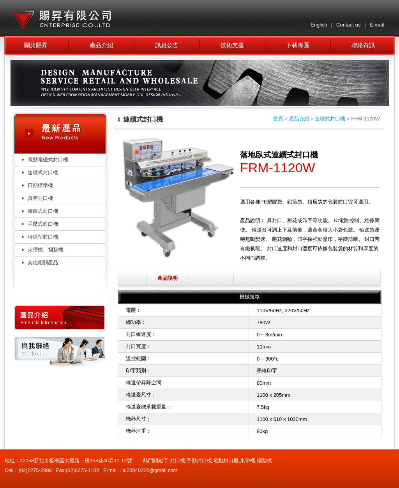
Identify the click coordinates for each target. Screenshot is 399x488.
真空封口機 (40, 198)
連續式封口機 (43, 172)
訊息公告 (166, 45)
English (319, 25)
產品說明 (167, 278)
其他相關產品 (43, 262)
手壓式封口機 (43, 224)
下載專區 (297, 45)
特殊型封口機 (43, 237)
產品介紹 (101, 45)
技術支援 (232, 45)
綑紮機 (264, 460)
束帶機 (247, 460)
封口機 (177, 460)
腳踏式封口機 (43, 211)
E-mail (377, 25)
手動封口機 (199, 460)
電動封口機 (225, 460)
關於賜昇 (36, 45)
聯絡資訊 (363, 45)
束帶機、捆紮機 (45, 250)
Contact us (348, 25)
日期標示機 (40, 185)
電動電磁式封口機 (48, 160)
